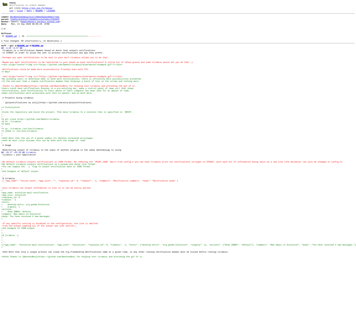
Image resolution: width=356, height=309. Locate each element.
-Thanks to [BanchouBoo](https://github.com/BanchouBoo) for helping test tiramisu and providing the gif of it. (68, 100)
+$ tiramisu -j (10, 279)
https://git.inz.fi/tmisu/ (37, 9)
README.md (11, 41)
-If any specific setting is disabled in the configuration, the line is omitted (49, 265)
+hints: (5, 240)
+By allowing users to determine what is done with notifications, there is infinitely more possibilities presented (71, 92)
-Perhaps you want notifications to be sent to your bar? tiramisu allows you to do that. (55, 66)
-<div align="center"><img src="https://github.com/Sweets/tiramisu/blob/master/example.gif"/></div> (61, 89)
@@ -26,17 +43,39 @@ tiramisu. (19, 180)
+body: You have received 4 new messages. (26, 257)
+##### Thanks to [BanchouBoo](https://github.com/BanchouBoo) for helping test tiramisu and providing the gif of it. (72, 305)
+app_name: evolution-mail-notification (24, 228)
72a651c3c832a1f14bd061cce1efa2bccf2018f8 (34, 21)
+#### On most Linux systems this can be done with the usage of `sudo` (44, 166)
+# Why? (5, 83)
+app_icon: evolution (13, 231)
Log (11, 12)
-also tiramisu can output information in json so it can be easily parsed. (46, 223)
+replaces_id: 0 (10, 234)
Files (20, 12)
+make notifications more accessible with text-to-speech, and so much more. (47, 109)
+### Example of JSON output (18, 271)
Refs (29, 12)
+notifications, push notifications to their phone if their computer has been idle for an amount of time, (65, 106)
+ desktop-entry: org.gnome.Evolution (25, 243)
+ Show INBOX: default (16, 251)
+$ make (5, 146)
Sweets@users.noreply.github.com (40, 24)
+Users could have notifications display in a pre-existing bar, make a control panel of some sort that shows (67, 103)
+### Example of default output (19, 203)
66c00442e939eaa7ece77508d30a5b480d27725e (34, 18)
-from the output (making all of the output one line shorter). (39, 268)
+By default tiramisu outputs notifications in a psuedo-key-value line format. (48, 194)
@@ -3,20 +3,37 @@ (11, 55)
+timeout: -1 (8, 237)
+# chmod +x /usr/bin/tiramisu (19, 154)
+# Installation (10, 126)
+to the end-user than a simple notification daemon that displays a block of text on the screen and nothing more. (70, 95)
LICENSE (51, 12)
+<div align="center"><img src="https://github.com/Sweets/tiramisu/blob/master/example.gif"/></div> (61, 75)
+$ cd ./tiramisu (11, 143)
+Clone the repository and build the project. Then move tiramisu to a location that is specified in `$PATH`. (67, 132)
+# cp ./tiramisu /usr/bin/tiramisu (22, 151)
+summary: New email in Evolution (21, 254)
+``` (3, 137)
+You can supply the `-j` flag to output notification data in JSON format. (46, 197)
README (39, 12)
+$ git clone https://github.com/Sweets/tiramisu (30, 140)
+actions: (6, 248)
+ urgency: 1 (10, 245)
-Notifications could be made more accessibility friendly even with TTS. (45, 80)
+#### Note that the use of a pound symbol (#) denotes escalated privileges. (47, 163)
